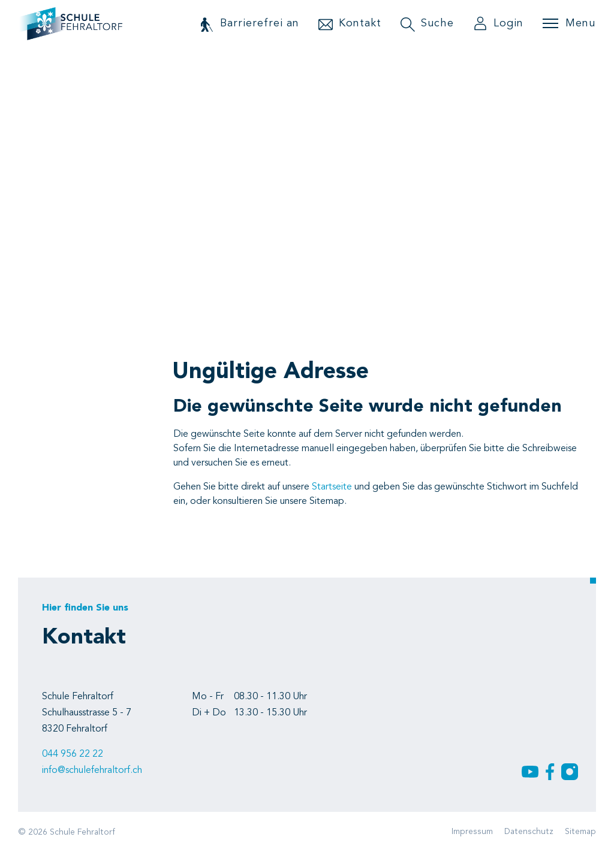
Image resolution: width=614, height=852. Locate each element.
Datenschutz (528, 831)
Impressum (472, 831)
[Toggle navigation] (569, 23)
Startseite (332, 487)
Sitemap (580, 831)
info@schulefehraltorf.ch (92, 770)
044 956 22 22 (72, 754)
